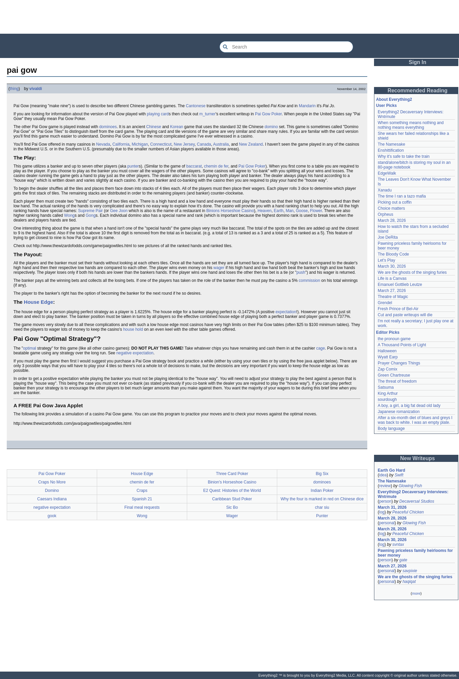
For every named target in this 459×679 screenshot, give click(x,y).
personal (387, 523)
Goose (302, 210)
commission (309, 280)
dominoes (108, 126)
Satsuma (386, 387)
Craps (142, 490)
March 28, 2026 (392, 220)
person (385, 501)
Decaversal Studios (416, 501)
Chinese (153, 126)
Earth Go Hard (391, 470)
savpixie (409, 570)
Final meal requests (142, 507)
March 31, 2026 (392, 507)
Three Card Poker (232, 473)
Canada (204, 144)
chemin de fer (216, 166)
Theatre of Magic (393, 296)
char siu (322, 507)
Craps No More (51, 482)
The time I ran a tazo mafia (402, 196)
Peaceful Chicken (408, 512)
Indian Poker (322, 490)
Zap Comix (387, 369)
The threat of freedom (397, 381)
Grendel (385, 302)
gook (52, 515)
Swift (399, 475)
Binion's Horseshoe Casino (232, 482)
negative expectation (134, 353)
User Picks (386, 105)
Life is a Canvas (392, 278)
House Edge (38, 302)
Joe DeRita (388, 237)
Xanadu (385, 190)
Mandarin (307, 106)
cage (320, 348)
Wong (69, 215)
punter (133, 166)
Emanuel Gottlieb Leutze (400, 284)
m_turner (207, 114)
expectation (286, 311)
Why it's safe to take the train (404, 156)
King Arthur (388, 393)
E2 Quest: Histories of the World (232, 490)
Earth (279, 210)
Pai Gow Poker (268, 114)
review (385, 485)
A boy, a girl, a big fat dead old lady (409, 405)
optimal (29, 348)
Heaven (264, 210)
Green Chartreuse (394, 375)
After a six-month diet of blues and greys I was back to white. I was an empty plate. (415, 420)
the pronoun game (394, 338)
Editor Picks (387, 332)
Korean (176, 126)
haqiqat (408, 581)
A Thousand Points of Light (402, 345)
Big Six (322, 473)
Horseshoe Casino (237, 210)
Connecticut (160, 144)
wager (219, 267)
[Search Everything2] (286, 47)
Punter (322, 515)
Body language (391, 428)
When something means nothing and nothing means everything (410, 125)
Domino (52, 490)
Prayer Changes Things (399, 363)
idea (383, 475)
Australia (221, 144)
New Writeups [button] (417, 458)
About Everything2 (394, 99)
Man (289, 210)
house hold (133, 329)
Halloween (387, 351)
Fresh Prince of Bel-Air (398, 308)
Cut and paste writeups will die (405, 315)
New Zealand (251, 144)
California (121, 144)
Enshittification (391, 150)
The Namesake (391, 144)
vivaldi (35, 88)
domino (271, 126)
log (381, 512)
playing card (158, 114)
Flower (316, 210)
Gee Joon (118, 210)
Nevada (103, 144)
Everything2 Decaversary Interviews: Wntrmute (413, 494)
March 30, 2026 (392, 266)
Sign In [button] (417, 62)
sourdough (387, 399)
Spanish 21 (142, 499)
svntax (398, 544)
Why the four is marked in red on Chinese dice (322, 499)
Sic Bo (232, 507)
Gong (90, 215)
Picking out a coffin (395, 202)
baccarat (194, 166)
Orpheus (385, 214)
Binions (213, 210)
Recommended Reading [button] (418, 90)
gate (403, 560)
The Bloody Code (393, 254)
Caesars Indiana (51, 499)
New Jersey (184, 144)
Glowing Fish (410, 485)
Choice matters (391, 208)
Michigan (140, 144)
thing (14, 88)
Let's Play (386, 260)
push (300, 272)
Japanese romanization (399, 411)
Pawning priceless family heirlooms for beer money (415, 553)
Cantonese (195, 106)
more (416, 593)
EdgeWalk (387, 173)
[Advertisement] (229, 17)
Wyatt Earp (388, 357)
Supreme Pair (90, 210)
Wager (232, 515)
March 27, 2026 (392, 290)
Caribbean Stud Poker (232, 499)
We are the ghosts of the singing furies (412, 272)
